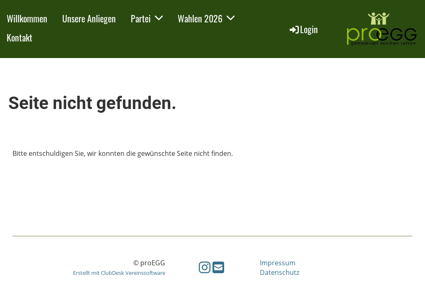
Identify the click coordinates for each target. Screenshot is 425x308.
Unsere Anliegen (89, 18)
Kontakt (19, 37)
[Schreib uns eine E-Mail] (218, 267)
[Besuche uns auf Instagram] (204, 267)
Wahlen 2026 (206, 18)
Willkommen (27, 18)
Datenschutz (279, 272)
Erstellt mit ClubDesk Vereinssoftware (119, 272)
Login (303, 29)
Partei (147, 18)
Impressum (278, 262)
